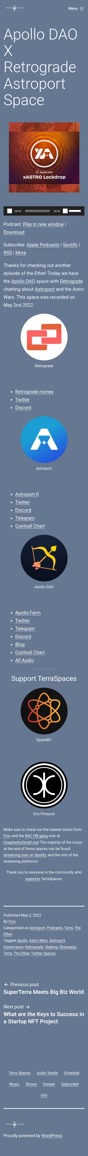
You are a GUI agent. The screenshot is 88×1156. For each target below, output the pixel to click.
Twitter (22, 399)
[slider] (37, 211)
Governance (13, 947)
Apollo (22, 940)
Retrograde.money (34, 392)
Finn (7, 836)
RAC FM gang (36, 836)
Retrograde (71, 281)
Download (14, 232)
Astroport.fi (27, 494)
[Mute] (65, 211)
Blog (20, 644)
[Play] (9, 211)
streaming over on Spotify (25, 855)
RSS (8, 253)
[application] (44, 211)
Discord (23, 407)
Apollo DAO (23, 281)
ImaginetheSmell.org (21, 842)
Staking (51, 947)
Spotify (70, 245)
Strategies (67, 947)
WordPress (52, 1135)
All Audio (24, 660)
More (20, 253)
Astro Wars (38, 940)
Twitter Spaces (43, 953)
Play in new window (43, 224)
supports (32, 879)
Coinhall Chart (30, 526)
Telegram (25, 518)
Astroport (45, 289)
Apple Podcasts (43, 245)
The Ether (21, 953)
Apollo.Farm (28, 612)
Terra (68, 928)
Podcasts (55, 928)
